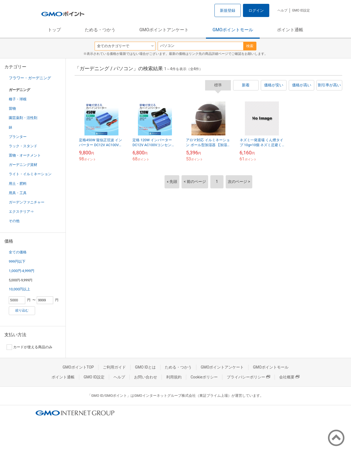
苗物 (12, 108)
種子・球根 (18, 99)
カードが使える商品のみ (29, 347)
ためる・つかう (100, 29)
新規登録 (227, 10)
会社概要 (289, 377)
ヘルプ (282, 10)
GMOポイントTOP (78, 367)
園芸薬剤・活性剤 (23, 118)
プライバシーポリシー (248, 377)
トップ (54, 29)
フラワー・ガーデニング (30, 78)
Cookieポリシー (204, 377)
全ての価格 (18, 252)
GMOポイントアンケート (164, 29)
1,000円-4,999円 (21, 271)
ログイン (256, 10)
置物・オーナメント (25, 155)
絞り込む (22, 310)
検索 (249, 46)
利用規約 (174, 377)
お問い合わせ (145, 377)
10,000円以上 (19, 289)
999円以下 (17, 261)
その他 (14, 221)
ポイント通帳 (290, 29)
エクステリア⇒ (21, 211)
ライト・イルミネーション (30, 174)
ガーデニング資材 (23, 165)
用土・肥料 (18, 184)
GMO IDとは (145, 367)
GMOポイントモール (233, 29)
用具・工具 (18, 193)
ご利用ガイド (114, 367)
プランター (18, 137)
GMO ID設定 (301, 10)
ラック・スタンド (23, 146)
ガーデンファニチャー (26, 202)
